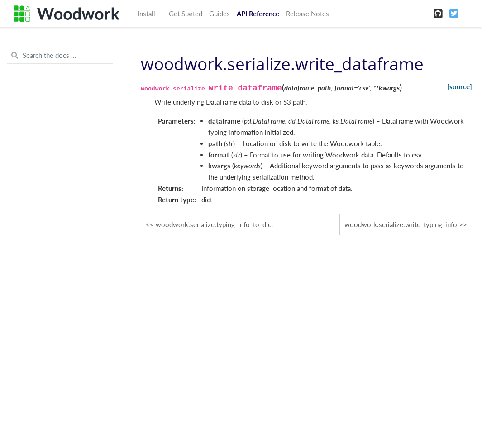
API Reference (258, 14)
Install (146, 14)
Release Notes (307, 14)
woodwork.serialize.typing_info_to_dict (214, 224)
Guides (219, 14)
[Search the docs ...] (60, 56)
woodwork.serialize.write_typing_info (400, 224)
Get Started (185, 14)
